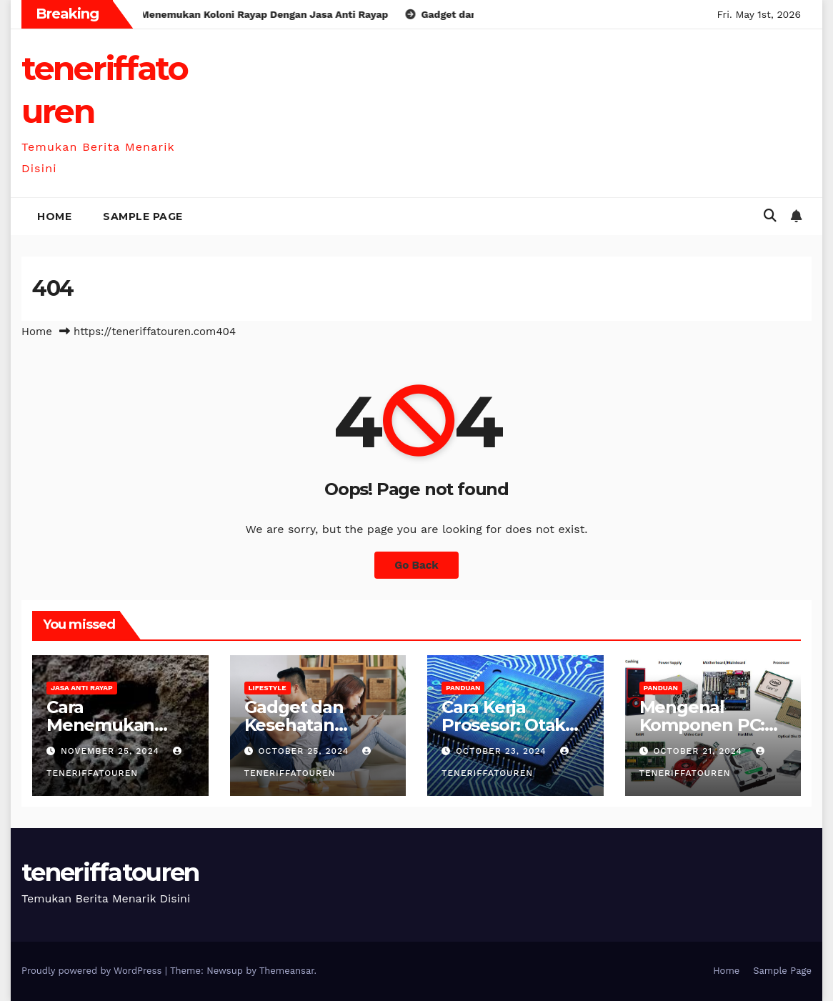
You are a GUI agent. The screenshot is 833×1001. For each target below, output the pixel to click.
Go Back (416, 565)
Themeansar (286, 970)
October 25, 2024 (305, 751)
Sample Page (143, 216)
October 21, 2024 (699, 751)
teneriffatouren (110, 872)
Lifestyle (267, 688)
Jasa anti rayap (82, 688)
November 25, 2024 (112, 751)
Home (54, 216)
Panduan (463, 688)
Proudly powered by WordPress (93, 970)
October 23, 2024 (503, 751)
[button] (770, 215)
